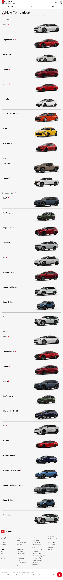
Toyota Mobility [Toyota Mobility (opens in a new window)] (37, 557)
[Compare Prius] (6, 24)
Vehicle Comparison (22, 556)
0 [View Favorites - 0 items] (56, 2)
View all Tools (35, 566)
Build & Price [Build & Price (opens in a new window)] (36, 551)
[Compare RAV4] (6, 198)
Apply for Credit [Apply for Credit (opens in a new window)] (37, 550)
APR (2, 551)
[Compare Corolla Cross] (9, 272)
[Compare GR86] (6, 128)
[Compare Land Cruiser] (9, 302)
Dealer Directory (21, 553)
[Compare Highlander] (8, 227)
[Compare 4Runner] (7, 242)
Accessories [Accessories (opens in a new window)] (36, 564)
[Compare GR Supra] (8, 54)
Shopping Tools (36, 537)
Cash (2, 553)
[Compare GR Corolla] (8, 143)
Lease (2, 555)
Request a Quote (36, 538)
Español (50, 549)
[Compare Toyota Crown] (9, 39)
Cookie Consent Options (23, 572)
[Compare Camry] (6, 84)
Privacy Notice (5, 572)
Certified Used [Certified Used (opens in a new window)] (52, 539)
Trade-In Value (35, 547)
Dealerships (20, 549)
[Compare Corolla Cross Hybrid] (12, 470)
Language (50, 547)
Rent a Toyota (51, 542)
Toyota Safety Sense (37, 560)
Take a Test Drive (36, 540)
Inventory (3, 537)
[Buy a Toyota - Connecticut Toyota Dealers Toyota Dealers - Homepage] (8, 1)
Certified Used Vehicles (54, 537)
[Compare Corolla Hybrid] (10, 455)
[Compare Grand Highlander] (11, 287)
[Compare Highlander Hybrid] (11, 411)
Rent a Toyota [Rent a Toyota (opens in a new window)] (52, 544)
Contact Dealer (36, 542)
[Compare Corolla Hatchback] (11, 113)
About (32, 572)
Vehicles (19, 537)
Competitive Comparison (38, 555)
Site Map (13, 572)
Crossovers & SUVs (5, 542)
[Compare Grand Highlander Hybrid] (14, 485)
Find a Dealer (20, 551)
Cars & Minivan (4, 538)
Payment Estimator (37, 544)
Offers (2, 549)
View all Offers (4, 558)
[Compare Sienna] (6, 69)
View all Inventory (5, 546)
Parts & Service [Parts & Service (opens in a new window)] (36, 559)
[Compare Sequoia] (7, 316)
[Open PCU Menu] (59, 575)
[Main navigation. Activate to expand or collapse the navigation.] (60, 2)
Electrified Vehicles (37, 553)
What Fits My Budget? (37, 546)
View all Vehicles (21, 546)
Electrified (3, 544)
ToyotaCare (35, 562)
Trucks (2, 540)
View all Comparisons (22, 565)
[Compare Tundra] (7, 178)
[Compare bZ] (5, 257)
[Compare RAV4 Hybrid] (9, 212)
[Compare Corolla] (7, 99)
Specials (3, 556)
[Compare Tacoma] (7, 163)
